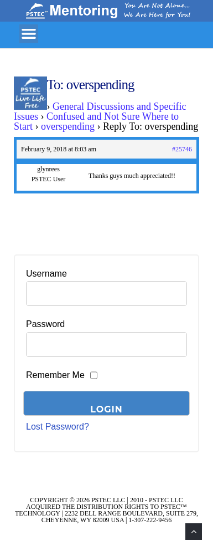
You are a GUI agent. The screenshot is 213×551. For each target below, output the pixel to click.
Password (45, 324)
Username (46, 273)
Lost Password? (57, 426)
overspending (68, 126)
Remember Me (55, 375)
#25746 (182, 149)
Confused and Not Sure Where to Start (96, 121)
